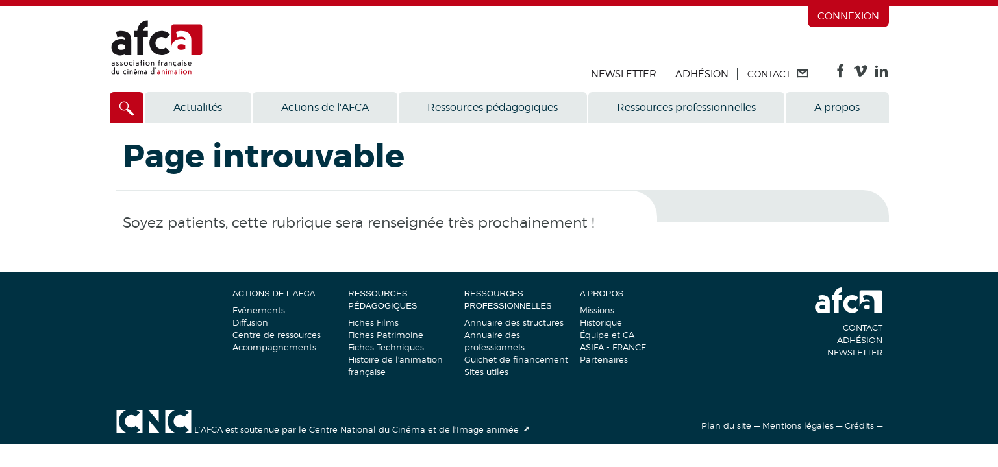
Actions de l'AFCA (325, 107)
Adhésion (702, 74)
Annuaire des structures (514, 322)
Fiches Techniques (386, 347)
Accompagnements (274, 347)
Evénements (258, 310)
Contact (862, 327)
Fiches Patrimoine (385, 334)
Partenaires (604, 359)
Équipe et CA (607, 334)
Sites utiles (486, 371)
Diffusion (250, 322)
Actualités (197, 107)
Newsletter (623, 74)
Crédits (859, 425)
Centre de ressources (276, 334)
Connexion (848, 16)
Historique (601, 322)
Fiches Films (373, 322)
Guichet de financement (516, 359)
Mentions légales (798, 425)
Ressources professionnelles (686, 107)
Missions (597, 310)
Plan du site (726, 425)
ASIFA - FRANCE (613, 347)
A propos (837, 107)
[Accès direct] (127, 107)
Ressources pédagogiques (492, 107)
